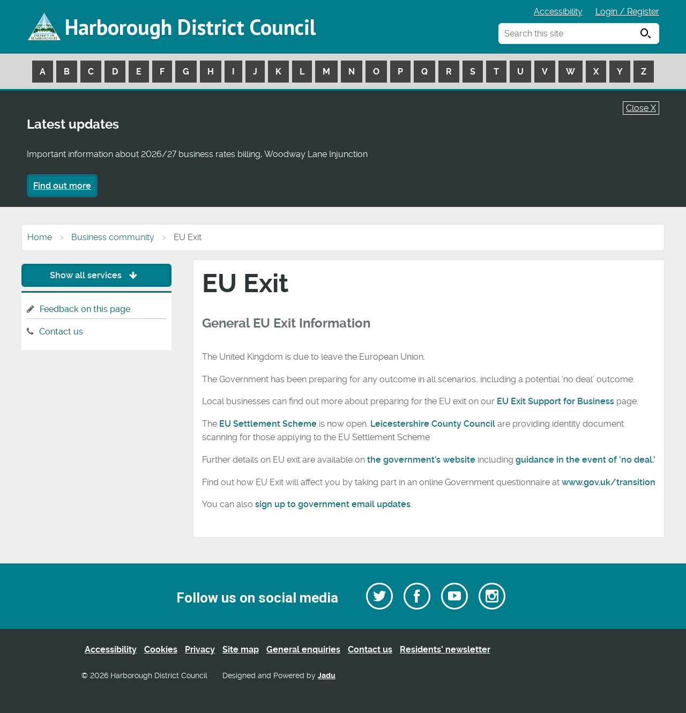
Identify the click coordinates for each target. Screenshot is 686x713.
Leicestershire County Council (432, 424)
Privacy (200, 649)
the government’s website (421, 460)
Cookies (160, 649)
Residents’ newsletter (445, 649)
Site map (240, 649)
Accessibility (558, 11)
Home (39, 237)
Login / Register (627, 11)
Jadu (326, 675)
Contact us (61, 331)
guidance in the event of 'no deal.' (585, 460)
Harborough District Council (190, 27)
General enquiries (303, 649)
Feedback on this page (85, 309)
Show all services (96, 275)
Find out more (62, 186)
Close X (641, 108)
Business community (112, 237)
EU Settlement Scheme (268, 424)
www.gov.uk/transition (608, 482)
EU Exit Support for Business (555, 401)
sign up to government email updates (333, 504)
